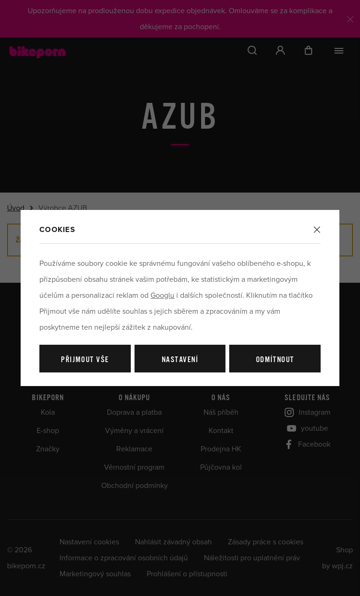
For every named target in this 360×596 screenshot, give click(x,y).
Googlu (162, 295)
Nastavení (180, 360)
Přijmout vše (85, 360)
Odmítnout (275, 360)
